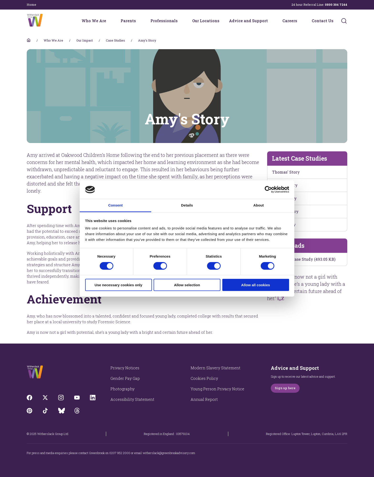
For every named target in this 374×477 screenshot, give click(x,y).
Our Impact (84, 40)
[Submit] (344, 20)
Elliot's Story (284, 198)
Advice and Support (248, 20)
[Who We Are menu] (109, 21)
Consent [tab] (115, 205)
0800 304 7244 (336, 4)
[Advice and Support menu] (271, 21)
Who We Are (94, 20)
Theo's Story (284, 224)
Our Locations (205, 20)
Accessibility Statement (132, 399)
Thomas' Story (286, 172)
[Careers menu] (300, 21)
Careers (289, 20)
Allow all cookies (255, 285)
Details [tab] (187, 205)
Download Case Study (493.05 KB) (303, 259)
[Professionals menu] (181, 21)
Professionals (164, 20)
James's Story (285, 211)
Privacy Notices (124, 367)
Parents (128, 20)
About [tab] (258, 205)
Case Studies (115, 40)
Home (31, 4)
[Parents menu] (139, 21)
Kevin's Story (285, 185)
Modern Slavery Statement (215, 367)
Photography (122, 388)
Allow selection (187, 285)
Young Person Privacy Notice (217, 388)
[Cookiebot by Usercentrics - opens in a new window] (268, 189)
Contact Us (322, 20)
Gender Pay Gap (125, 378)
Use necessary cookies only (118, 285)
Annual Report (204, 399)
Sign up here (285, 388)
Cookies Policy (204, 378)
